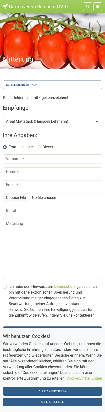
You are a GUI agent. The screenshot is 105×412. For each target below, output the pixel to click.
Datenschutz (64, 286)
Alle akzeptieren (52, 392)
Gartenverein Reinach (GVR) (35, 7)
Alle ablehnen (52, 402)
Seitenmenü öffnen (52, 85)
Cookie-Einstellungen (84, 379)
